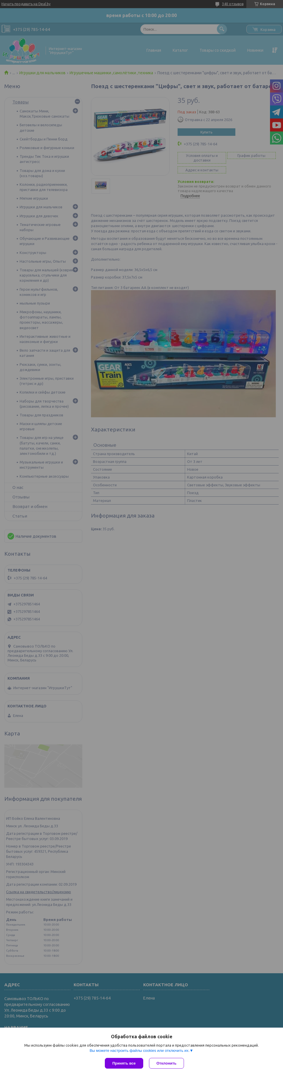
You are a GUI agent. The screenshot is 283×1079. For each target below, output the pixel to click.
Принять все (124, 1063)
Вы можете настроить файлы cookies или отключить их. (139, 1050)
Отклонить (166, 1063)
